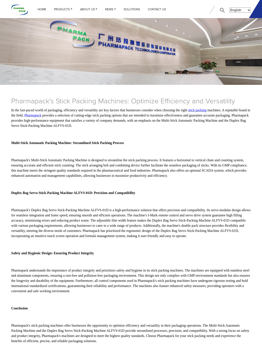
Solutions (132, 9)
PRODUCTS (62, 9)
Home (42, 9)
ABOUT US (87, 9)
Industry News (40, 81)
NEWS (109, 9)
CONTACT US (157, 9)
